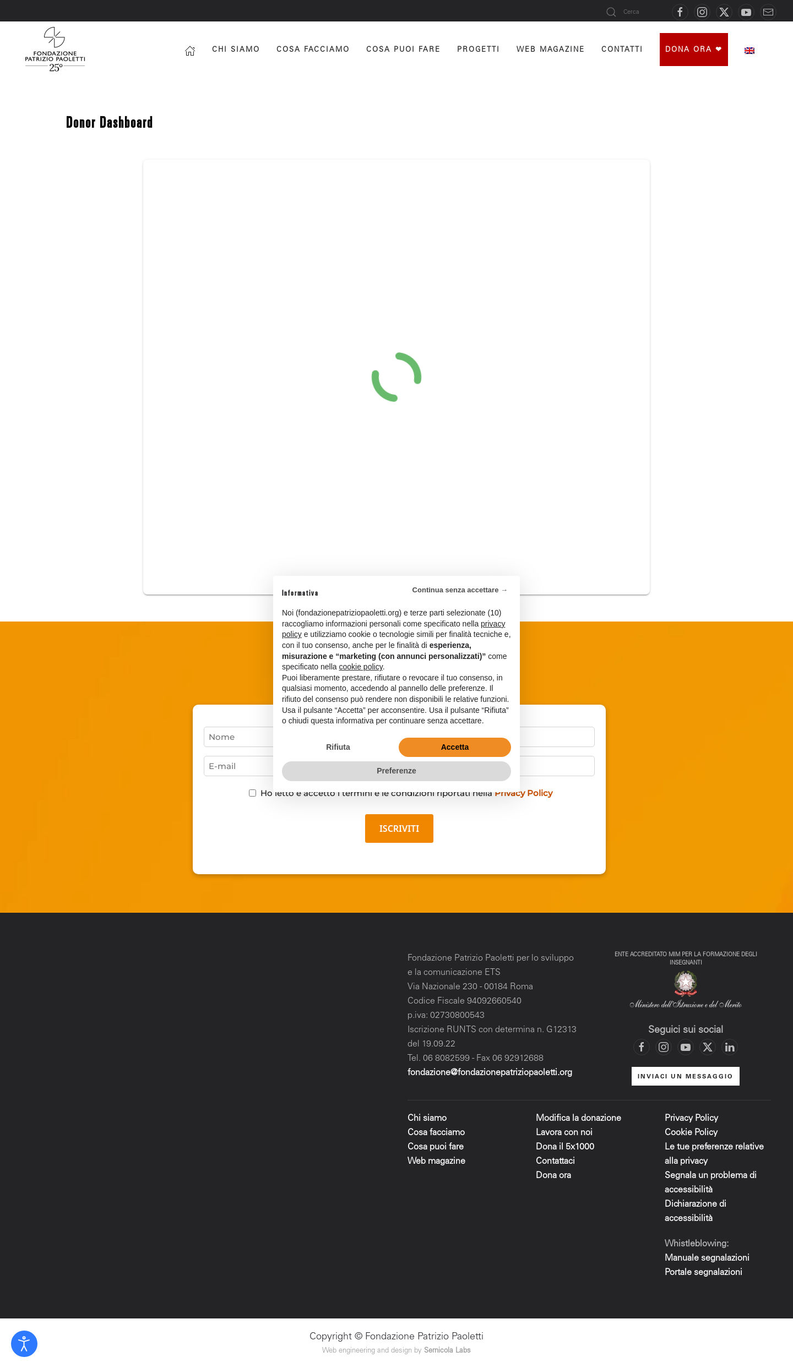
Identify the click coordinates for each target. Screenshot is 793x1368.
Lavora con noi (564, 1133)
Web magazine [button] (551, 50)
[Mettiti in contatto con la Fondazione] (768, 12)
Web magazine (436, 1161)
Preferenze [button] (396, 770)
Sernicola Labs (447, 1351)
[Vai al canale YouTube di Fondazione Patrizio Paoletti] (746, 12)
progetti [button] (478, 50)
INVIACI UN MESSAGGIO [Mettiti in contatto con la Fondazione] (686, 1077)
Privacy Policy (691, 1118)
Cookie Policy (691, 1133)
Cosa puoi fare (403, 50)
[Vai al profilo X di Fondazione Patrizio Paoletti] (724, 12)
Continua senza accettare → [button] (460, 590)
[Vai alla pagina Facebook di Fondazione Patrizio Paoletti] (680, 12)
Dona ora (553, 1175)
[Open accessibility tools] (24, 1344)
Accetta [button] (455, 747)
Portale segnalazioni (703, 1272)
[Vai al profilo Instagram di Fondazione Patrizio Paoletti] (702, 12)
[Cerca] (633, 12)
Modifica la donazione (578, 1118)
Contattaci (555, 1161)
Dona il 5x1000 (566, 1147)
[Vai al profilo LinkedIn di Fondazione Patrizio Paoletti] (729, 1047)
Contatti (622, 50)
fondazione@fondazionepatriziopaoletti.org (490, 1073)
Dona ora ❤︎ (694, 50)
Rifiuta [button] (338, 747)
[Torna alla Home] (56, 49)
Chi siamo (236, 50)
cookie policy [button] (361, 666)
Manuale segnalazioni (707, 1258)
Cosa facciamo (313, 50)
